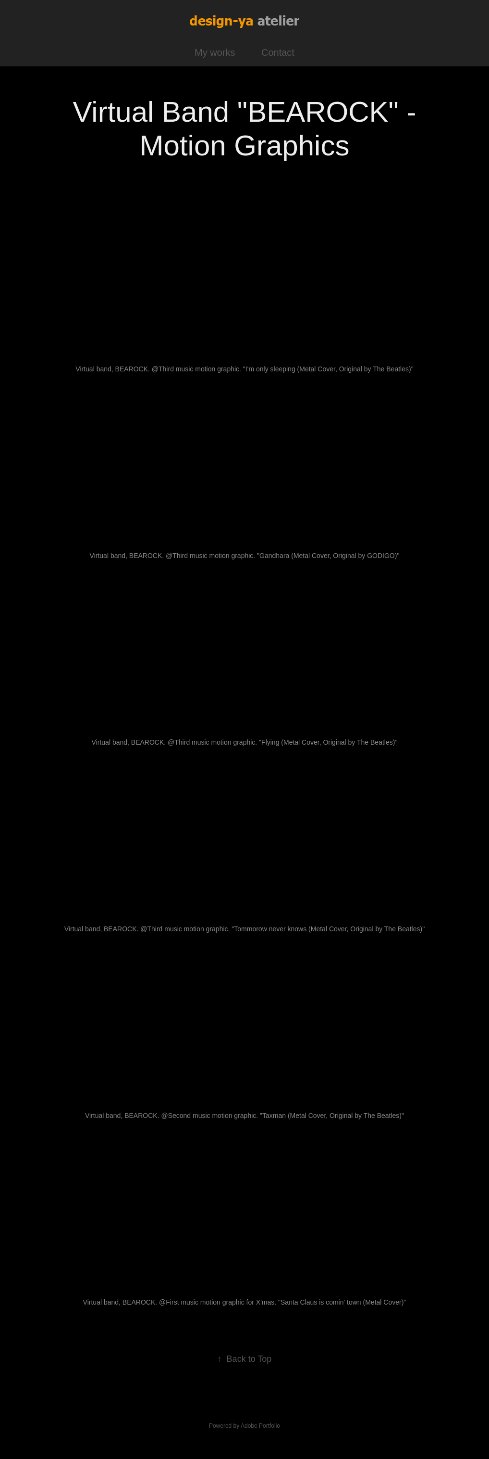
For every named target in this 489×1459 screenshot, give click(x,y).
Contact (277, 52)
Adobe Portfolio (260, 1425)
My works (215, 52)
